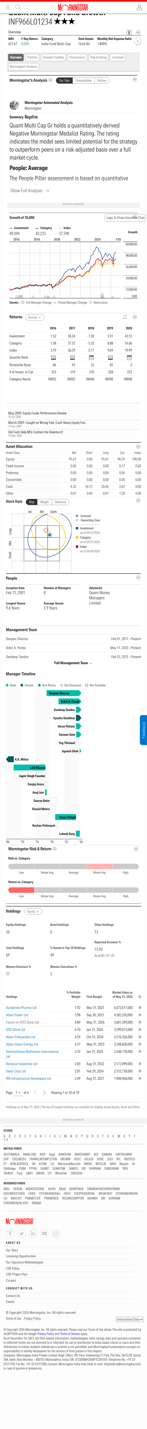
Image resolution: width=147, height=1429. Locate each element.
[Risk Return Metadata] (136, 849)
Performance (77, 57)
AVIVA (51, 1189)
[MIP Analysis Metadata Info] (135, 79)
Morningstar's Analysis (23, 66)
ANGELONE (29, 1154)
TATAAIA (36, 1203)
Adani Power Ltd (17, 1014)
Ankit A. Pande (16, 647)
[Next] (44, 1092)
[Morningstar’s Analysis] (50, 80)
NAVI (113, 1164)
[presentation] (73, 540)
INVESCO (129, 1159)
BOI (96, 1154)
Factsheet (118, 57)
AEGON (18, 1189)
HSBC (100, 1159)
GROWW (65, 1159)
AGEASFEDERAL (35, 1189)
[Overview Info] (138, 32)
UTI (49, 1173)
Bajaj (52, 1154)
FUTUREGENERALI (49, 1193)
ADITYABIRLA (11, 1154)
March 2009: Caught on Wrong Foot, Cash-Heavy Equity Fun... (47, 422)
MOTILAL (101, 1164)
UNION (40, 1173)
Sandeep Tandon (17, 656)
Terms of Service (70, 1334)
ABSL (7, 1189)
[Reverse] (125, 317)
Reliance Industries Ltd (21, 1063)
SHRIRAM (95, 1168)
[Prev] (35, 1092)
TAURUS (8, 1173)
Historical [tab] (60, 502)
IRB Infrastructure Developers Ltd (28, 1078)
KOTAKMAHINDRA (127, 1193)
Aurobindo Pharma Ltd (21, 1007)
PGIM (22, 1168)
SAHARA (92, 1198)
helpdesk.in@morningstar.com (122, 1364)
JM (33, 1164)
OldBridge (10, 1168)
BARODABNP (82, 1154)
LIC (52, 1164)
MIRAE (88, 1164)
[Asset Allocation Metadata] (138, 446)
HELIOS (88, 1159)
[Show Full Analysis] (30, 190)
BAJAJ (62, 1189)
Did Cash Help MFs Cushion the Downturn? (35, 432)
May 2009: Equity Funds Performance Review (37, 413)
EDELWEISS (19, 1159)
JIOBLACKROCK (19, 1164)
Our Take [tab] (64, 80)
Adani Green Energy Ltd (22, 1044)
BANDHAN (65, 1154)
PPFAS (33, 1168)
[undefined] (138, 500)
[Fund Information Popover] (129, 32)
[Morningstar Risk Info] (54, 849)
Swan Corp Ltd (16, 1071)
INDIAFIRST (105, 1193)
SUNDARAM (111, 1168)
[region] (72, 358)
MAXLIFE (16, 1198)
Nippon (124, 1164)
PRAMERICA (51, 1198)
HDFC (77, 1159)
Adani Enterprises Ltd (20, 1036)
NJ (133, 1164)
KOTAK (43, 1164)
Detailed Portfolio (53, 57)
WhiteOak (61, 1173)
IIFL (118, 1159)
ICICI (110, 1159)
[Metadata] (135, 317)
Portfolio (32, 57)
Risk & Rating (98, 57)
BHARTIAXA (76, 1189)
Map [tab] (31, 502)
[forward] (137, 41)
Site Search (18, 7)
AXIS (43, 1154)
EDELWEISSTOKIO (14, 1193)
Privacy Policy (32, 1318)
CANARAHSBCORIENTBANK (103, 1189)
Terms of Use (13, 1318)
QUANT (45, 1168)
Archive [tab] (101, 80)
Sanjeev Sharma (17, 638)
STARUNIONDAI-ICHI (16, 1203)
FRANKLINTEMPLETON (43, 1159)
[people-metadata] (138, 577)
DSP (6, 1159)
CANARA (107, 1154)
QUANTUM (59, 1168)
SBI (84, 1168)
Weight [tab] (44, 502)
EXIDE (32, 1193)
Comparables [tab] (84, 80)
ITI (5, 1164)
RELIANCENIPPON (73, 1198)
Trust (20, 1173)
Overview (16, 57)
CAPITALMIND (123, 1154)
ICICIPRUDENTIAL (84, 1193)
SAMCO (73, 1168)
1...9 (6, 1140)
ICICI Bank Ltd (15, 1029)
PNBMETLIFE (33, 1198)
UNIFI (29, 1173)
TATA (125, 1168)
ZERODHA (76, 1173)
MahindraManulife (69, 1164)
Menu (8, 7)
